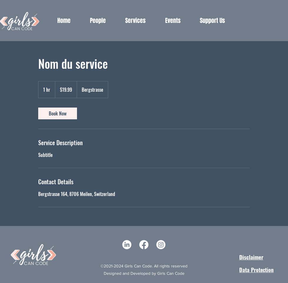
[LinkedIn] (126, 244)
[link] (57, 113)
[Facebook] (143, 244)
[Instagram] (160, 244)
